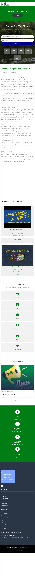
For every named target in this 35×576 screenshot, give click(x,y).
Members (4, 513)
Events (3, 515)
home (20, 550)
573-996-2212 (6, 540)
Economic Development (7, 517)
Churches (4, 503)
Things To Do (4, 494)
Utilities (3, 501)
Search (17, 43)
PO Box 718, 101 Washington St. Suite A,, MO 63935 (16, 537)
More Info (17, 15)
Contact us (4, 524)
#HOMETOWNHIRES (8, 394)
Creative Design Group (23, 547)
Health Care (4, 498)
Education (4, 496)
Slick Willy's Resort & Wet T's (17, 229)
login (15, 550)
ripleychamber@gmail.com (10, 535)
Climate (3, 520)
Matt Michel (17, 239)
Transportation (5, 505)
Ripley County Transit (17, 266)
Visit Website (17, 274)
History (3, 522)
